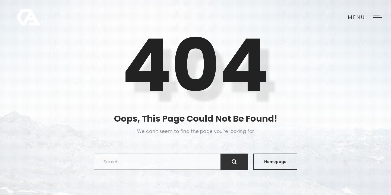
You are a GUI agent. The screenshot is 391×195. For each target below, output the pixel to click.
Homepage (275, 161)
